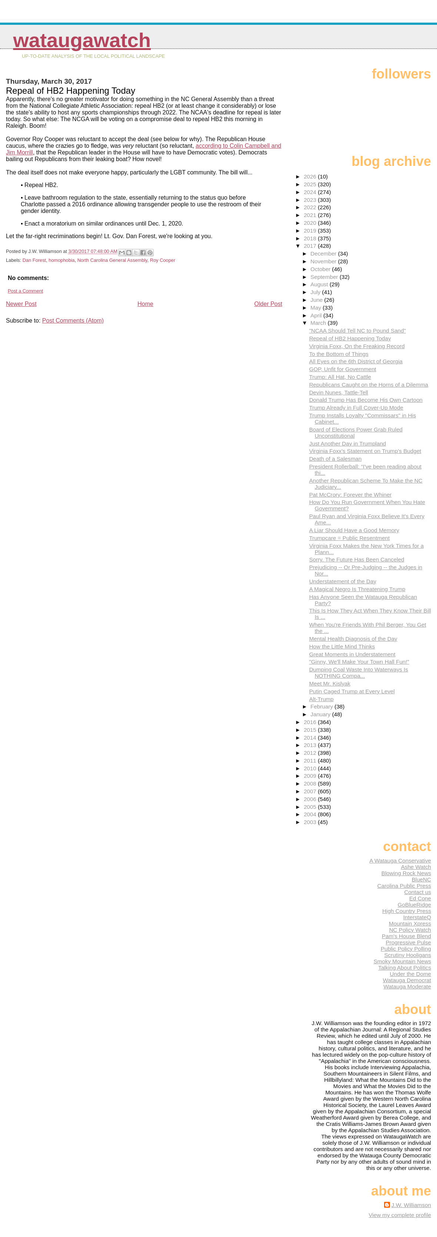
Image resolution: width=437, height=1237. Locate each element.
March (318, 323)
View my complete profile (399, 1215)
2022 (311, 207)
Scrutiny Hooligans (407, 955)
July (316, 292)
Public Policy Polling (406, 949)
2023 (311, 200)
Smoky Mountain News (402, 961)
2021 (311, 215)
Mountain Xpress (410, 923)
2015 (311, 730)
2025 (311, 184)
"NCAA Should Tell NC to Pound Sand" (357, 330)
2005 (311, 807)
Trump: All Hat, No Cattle (340, 377)
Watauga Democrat (407, 980)
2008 (311, 783)
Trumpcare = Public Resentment (349, 538)
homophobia (61, 260)
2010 (311, 768)
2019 (311, 230)
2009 (311, 776)
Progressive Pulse (408, 942)
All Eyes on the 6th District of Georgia (356, 361)
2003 (311, 822)
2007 (311, 791)
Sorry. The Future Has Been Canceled (356, 559)
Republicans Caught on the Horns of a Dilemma (368, 384)
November (324, 261)
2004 (311, 814)
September (325, 277)
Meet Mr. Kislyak (329, 683)
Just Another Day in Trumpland (347, 443)
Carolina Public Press (404, 886)
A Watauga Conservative (400, 860)
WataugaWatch (82, 40)
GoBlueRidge (414, 904)
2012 (311, 753)
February (322, 706)
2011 (311, 760)
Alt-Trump (321, 699)
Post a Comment (25, 291)
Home (145, 304)
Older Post (268, 304)
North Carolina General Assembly (112, 260)
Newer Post (21, 304)
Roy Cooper (162, 260)
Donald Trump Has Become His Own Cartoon (366, 400)
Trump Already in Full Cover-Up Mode (356, 407)
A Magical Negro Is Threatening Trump (357, 589)
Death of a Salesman (335, 459)
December (324, 253)
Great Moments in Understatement (352, 654)
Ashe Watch (416, 867)
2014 (311, 737)
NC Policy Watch (410, 930)
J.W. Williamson (411, 1205)
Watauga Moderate (407, 986)
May (316, 307)
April (316, 315)
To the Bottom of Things (338, 354)
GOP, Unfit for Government (342, 369)
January (321, 714)
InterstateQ (417, 917)
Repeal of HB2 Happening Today (350, 338)
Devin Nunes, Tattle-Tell (338, 392)
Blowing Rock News (406, 873)
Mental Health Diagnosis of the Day (353, 639)
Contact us (417, 892)
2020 (311, 223)
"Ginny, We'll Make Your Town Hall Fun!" (359, 661)
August (320, 284)
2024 (311, 192)
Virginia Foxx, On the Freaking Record (357, 346)
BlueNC (421, 879)
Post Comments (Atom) (73, 320)
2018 (311, 238)
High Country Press (406, 911)
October (321, 269)
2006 (311, 799)
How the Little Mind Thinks (342, 646)
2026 (311, 176)
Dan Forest (34, 260)
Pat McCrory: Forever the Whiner (350, 494)
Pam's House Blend (406, 936)
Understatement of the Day (343, 581)
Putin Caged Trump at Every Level (352, 691)
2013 (311, 745)
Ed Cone (420, 898)
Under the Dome (410, 974)
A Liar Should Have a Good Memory (354, 530)
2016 (311, 722)
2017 (311, 246)
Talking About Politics (404, 967)
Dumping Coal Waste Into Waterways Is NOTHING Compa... (358, 672)
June (317, 300)
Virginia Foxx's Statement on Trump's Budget (365, 451)
